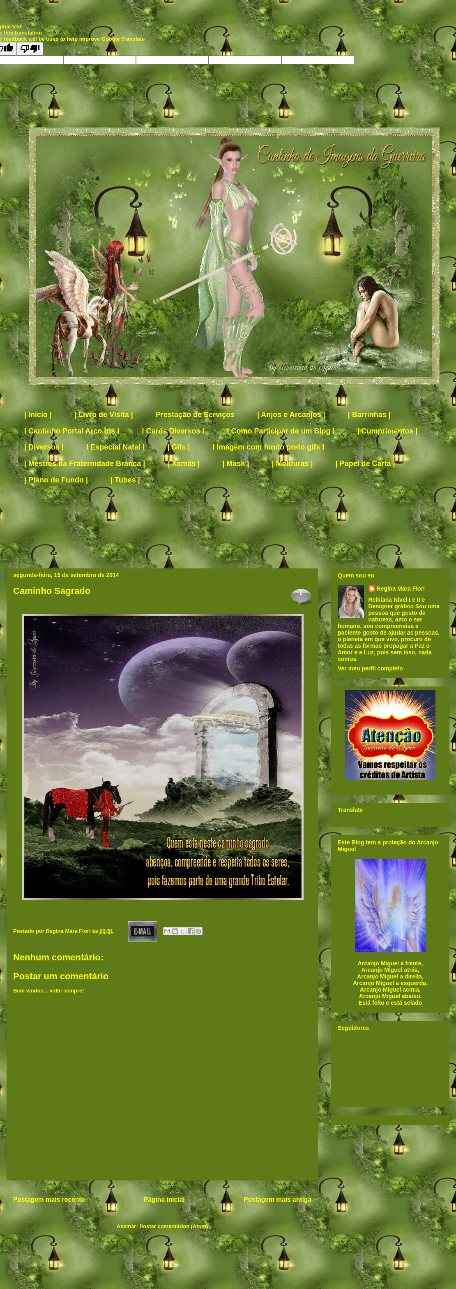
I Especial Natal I (115, 447)
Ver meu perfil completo (370, 668)
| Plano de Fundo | (56, 480)
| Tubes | (125, 480)
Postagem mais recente (49, 1199)
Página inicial (164, 1199)
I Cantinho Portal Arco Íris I (71, 431)
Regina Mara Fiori (69, 931)
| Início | (38, 414)
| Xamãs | (184, 463)
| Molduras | (292, 463)
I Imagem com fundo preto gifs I (268, 447)
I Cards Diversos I (173, 431)
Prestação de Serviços (195, 414)
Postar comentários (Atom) (173, 1226)
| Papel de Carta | (365, 463)
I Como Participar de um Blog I (280, 431)
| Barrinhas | (369, 414)
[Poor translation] (30, 49)
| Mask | (235, 463)
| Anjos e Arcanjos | (291, 414)
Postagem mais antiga (277, 1199)
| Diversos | (44, 447)
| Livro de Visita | (103, 414)
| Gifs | (178, 447)
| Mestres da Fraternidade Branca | (84, 463)
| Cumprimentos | (387, 431)
